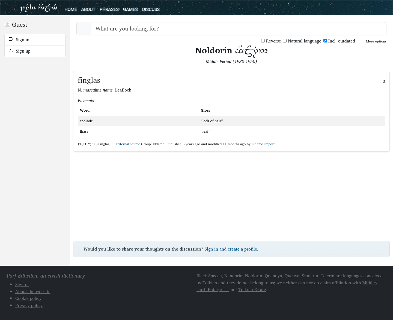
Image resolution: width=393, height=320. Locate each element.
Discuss (151, 9)
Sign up (20, 50)
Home (70, 9)
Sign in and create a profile (231, 248)
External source (126, 144)
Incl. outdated (339, 41)
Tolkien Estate (252, 289)
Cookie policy (28, 298)
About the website (32, 291)
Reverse (271, 41)
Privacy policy (29, 305)
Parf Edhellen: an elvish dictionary (39, 7)
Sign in (19, 39)
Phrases (109, 9)
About (88, 9)
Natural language (302, 41)
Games (130, 9)
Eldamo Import (263, 144)
